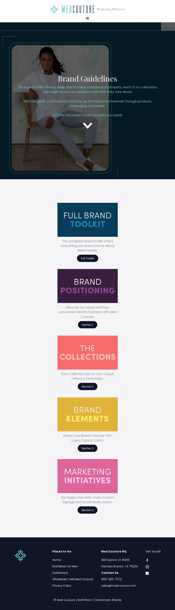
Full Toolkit (87, 258)
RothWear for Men (65, 566)
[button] (87, 18)
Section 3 (87, 448)
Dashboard (60, 573)
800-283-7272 (111, 579)
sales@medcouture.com (118, 586)
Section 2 (87, 386)
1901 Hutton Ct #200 (115, 560)
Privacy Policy (61, 586)
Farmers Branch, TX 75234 (119, 566)
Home (56, 560)
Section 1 (87, 325)
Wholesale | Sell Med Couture (72, 579)
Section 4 (87, 510)
